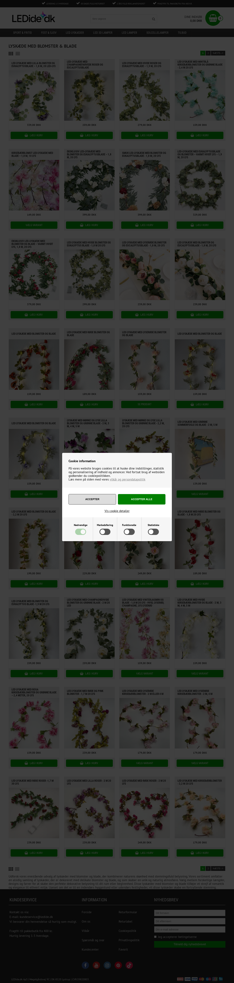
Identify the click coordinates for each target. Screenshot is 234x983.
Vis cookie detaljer (117, 511)
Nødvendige (80, 525)
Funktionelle (129, 525)
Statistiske (153, 525)
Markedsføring (105, 525)
